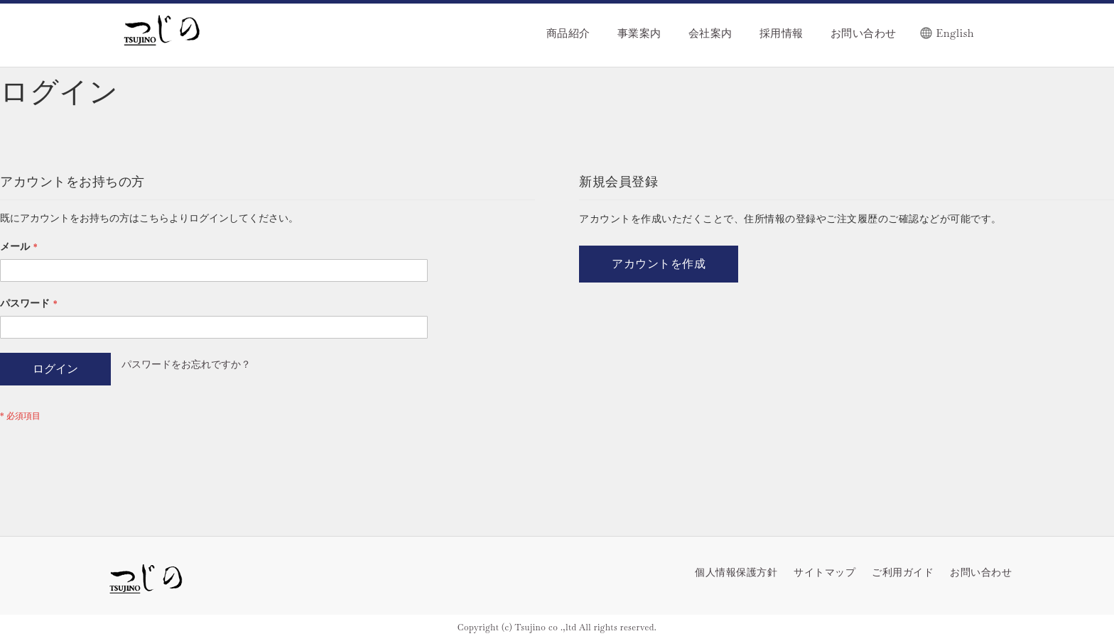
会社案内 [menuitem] (710, 33)
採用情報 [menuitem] (781, 33)
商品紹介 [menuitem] (568, 33)
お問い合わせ (981, 572)
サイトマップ (824, 572)
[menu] (645, 26)
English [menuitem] (955, 33)
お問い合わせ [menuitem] (864, 33)
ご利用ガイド (903, 572)
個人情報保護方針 (736, 572)
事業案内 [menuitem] (639, 33)
